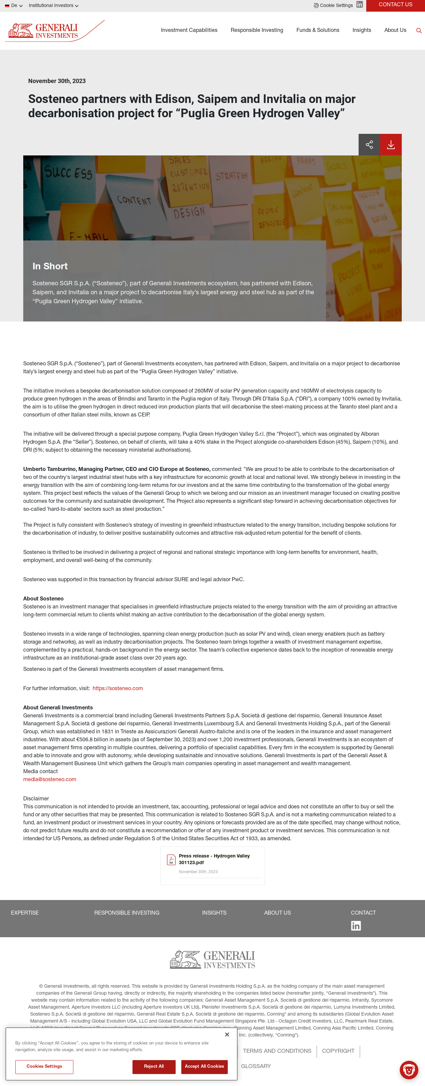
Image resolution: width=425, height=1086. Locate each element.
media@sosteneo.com (49, 780)
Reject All (154, 1072)
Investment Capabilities (189, 31)
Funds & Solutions (318, 31)
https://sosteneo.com (118, 689)
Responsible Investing (257, 31)
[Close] (227, 1040)
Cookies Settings (44, 1072)
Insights (362, 31)
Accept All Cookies (204, 1072)
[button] (333, 6)
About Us (395, 31)
